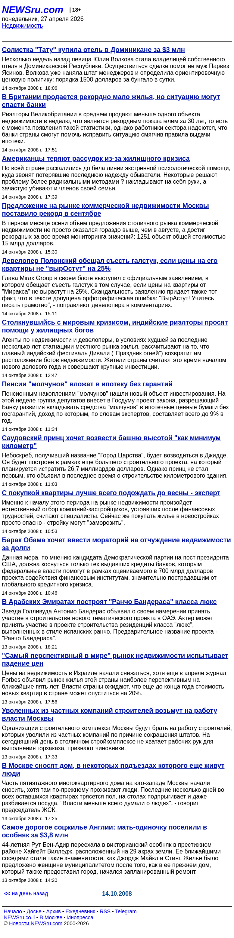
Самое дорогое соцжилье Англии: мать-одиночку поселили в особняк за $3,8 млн (104, 831)
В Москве (51, 917)
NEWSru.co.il (19, 917)
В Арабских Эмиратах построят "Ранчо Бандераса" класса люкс (109, 602)
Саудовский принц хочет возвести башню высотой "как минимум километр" (111, 442)
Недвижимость (22, 25)
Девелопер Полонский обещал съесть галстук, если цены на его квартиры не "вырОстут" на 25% (110, 264)
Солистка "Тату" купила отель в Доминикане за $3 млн (93, 49)
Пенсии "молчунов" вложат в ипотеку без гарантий (87, 384)
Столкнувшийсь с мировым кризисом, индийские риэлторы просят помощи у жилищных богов (115, 326)
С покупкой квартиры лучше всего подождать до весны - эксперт (111, 493)
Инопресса (80, 917)
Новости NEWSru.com (35, 923)
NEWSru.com (32, 9)
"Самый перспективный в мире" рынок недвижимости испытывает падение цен (115, 659)
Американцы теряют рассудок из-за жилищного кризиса (96, 158)
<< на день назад (26, 893)
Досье (33, 911)
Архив (53, 911)
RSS (105, 911)
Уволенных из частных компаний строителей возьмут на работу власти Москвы (109, 714)
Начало (13, 911)
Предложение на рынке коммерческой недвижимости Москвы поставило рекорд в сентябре (105, 209)
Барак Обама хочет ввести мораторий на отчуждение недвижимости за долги (116, 544)
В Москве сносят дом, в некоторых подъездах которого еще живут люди (113, 769)
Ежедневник (80, 911)
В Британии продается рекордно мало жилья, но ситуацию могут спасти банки (111, 100)
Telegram (126, 911)
